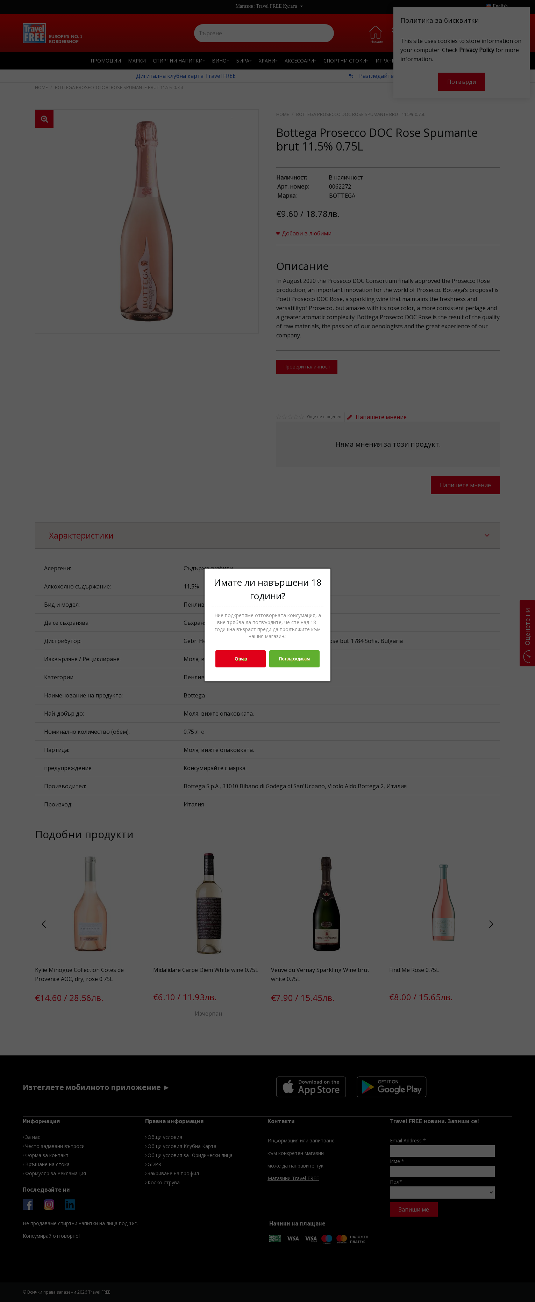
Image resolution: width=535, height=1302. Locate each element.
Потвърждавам (294, 659)
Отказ (241, 659)
